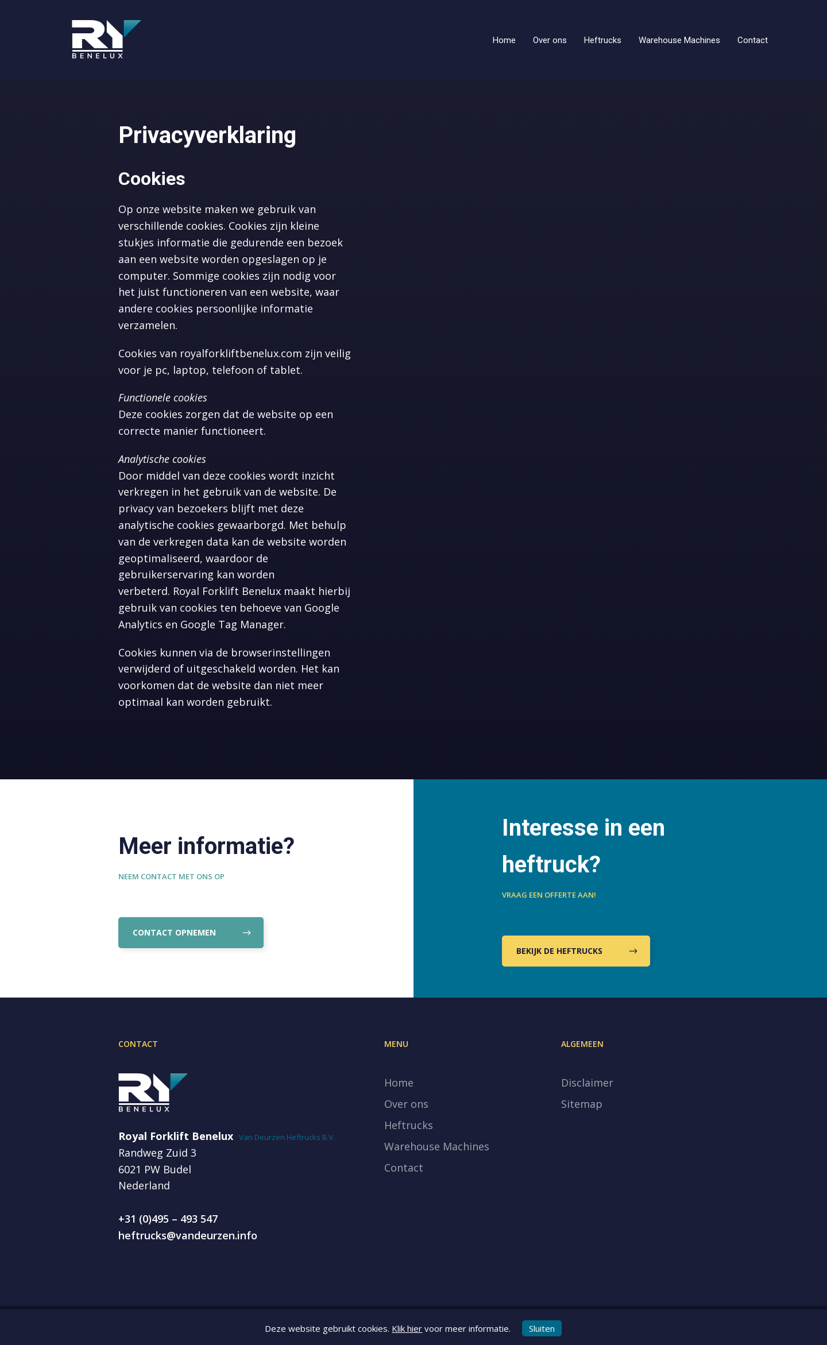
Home (504, 40)
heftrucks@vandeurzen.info (187, 1235)
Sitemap (581, 1104)
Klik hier (407, 1328)
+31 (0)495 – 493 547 (168, 1219)
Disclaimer (587, 1082)
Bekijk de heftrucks (576, 951)
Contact (752, 40)
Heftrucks (602, 40)
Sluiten (542, 1328)
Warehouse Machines (679, 40)
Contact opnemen (191, 933)
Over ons (550, 40)
